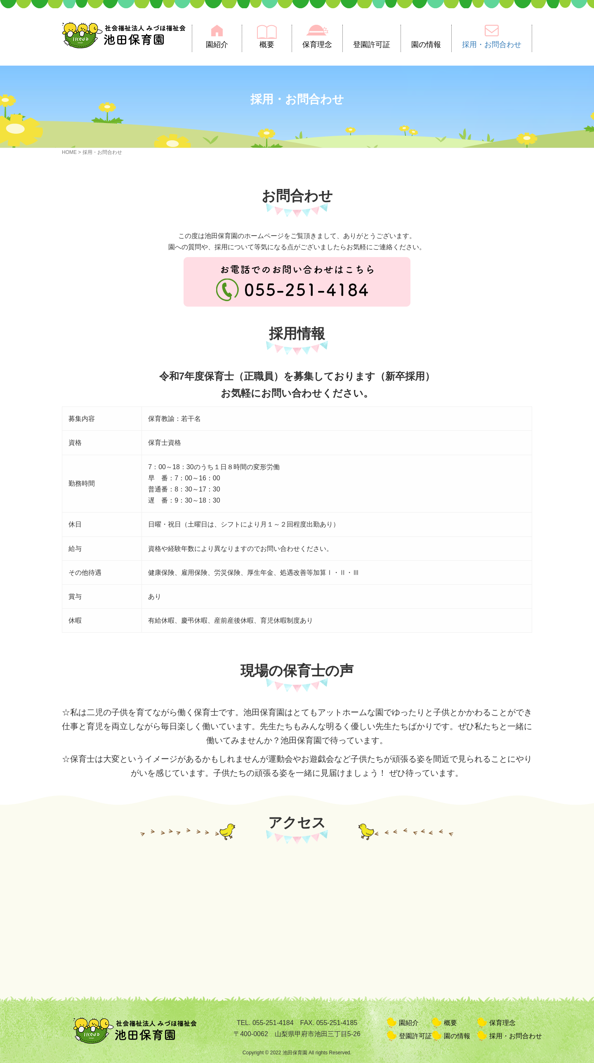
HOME (69, 152)
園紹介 (217, 44)
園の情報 (426, 44)
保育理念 (317, 44)
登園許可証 (371, 44)
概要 (266, 44)
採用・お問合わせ (491, 44)
